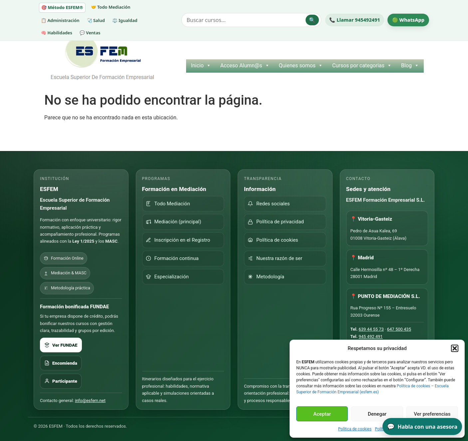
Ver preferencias (432, 414)
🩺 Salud (96, 20)
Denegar (377, 414)
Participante (60, 381)
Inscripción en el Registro (178, 240)
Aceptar (322, 414)
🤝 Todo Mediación (110, 7)
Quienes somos (301, 65)
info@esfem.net (90, 400)
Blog (410, 65)
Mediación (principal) (173, 222)
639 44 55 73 (370, 329)
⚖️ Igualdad (124, 20)
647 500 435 (399, 329)
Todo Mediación (168, 204)
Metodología (266, 277)
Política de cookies (355, 429)
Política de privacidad (276, 222)
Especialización (167, 277)
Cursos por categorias (362, 65)
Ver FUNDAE (61, 345)
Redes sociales (269, 204)
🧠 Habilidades (56, 33)
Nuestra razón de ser (275, 258)
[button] (454, 348)
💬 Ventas (90, 33)
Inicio (201, 65)
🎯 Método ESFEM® (62, 7)
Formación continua (172, 258)
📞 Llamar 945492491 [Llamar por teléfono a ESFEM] (354, 19)
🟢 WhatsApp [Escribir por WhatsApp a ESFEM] (408, 19)
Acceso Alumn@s (245, 65)
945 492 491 (370, 336)
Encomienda (60, 363)
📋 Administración (60, 20)
